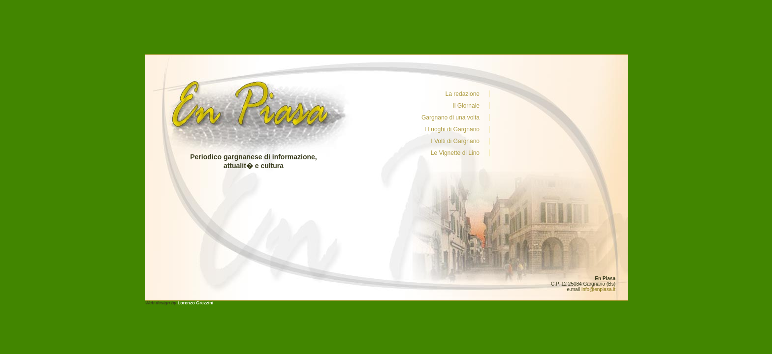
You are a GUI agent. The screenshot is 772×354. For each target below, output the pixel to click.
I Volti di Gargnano (455, 141)
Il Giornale (466, 105)
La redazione (463, 93)
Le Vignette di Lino (455, 152)
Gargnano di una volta (450, 117)
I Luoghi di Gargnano (452, 129)
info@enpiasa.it (598, 289)
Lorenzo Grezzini (196, 302)
